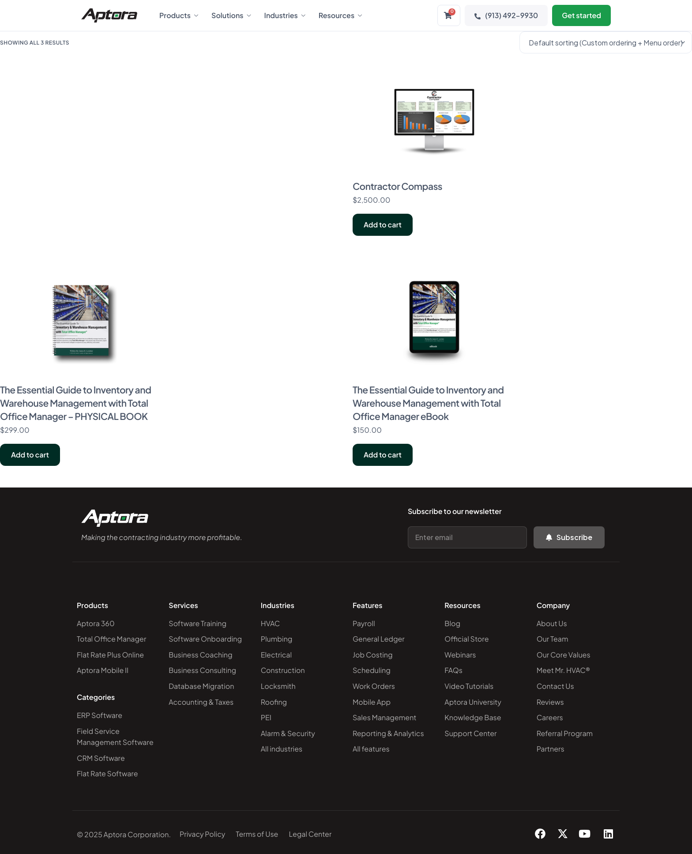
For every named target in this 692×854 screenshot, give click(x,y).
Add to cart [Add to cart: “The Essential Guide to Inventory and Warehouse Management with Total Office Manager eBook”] (383, 454)
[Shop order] (605, 42)
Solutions (231, 15)
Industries (284, 15)
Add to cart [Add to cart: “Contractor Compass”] (383, 224)
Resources (340, 15)
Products (178, 15)
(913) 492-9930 (506, 15)
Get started (581, 15)
